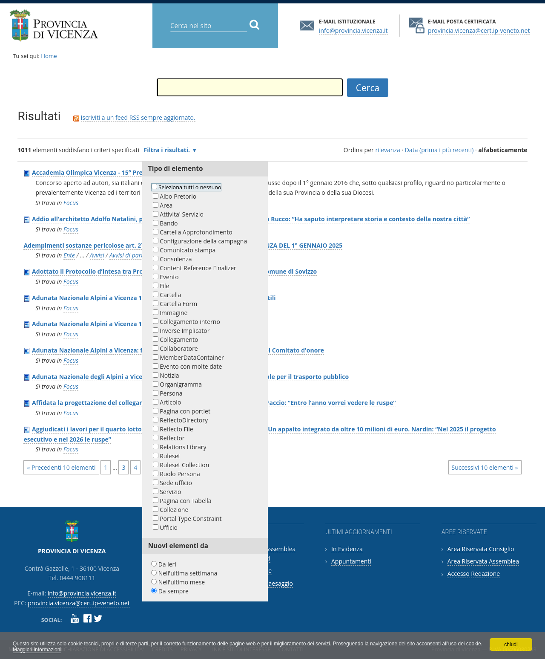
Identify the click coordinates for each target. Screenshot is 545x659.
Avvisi (97, 255)
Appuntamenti (351, 561)
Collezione (174, 510)
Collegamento (179, 339)
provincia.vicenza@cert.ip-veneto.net (479, 30)
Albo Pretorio (178, 196)
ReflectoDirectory (184, 420)
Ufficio (169, 527)
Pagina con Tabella (185, 501)
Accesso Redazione (473, 573)
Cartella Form (178, 304)
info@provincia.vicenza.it (353, 30)
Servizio (170, 492)
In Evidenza (347, 549)
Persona (171, 393)
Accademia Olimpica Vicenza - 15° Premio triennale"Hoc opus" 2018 (131, 172)
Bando (169, 223)
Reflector (172, 438)
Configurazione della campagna (203, 241)
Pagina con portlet (185, 411)
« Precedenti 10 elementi (61, 467)
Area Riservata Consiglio (480, 549)
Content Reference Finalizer (198, 268)
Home (49, 56)
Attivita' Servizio (182, 214)
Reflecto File (176, 429)
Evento (169, 277)
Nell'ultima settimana (188, 573)
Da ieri (167, 564)
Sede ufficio (176, 483)
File (164, 286)
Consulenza (176, 259)
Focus (70, 203)
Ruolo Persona (180, 474)
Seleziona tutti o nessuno (189, 187)
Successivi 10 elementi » (485, 467)
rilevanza (387, 150)
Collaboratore (179, 348)
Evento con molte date (191, 366)
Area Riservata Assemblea (483, 561)
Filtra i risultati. (167, 150)
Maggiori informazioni (37, 650)
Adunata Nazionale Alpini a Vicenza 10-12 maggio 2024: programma (131, 324)
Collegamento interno (190, 322)
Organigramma (181, 384)
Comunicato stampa (187, 250)
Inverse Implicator (184, 331)
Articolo (170, 402)
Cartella (170, 295)
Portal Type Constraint (190, 518)
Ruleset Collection (184, 465)
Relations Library (183, 447)
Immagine (173, 313)
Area (166, 205)
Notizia (169, 375)
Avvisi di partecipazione (140, 255)
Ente (69, 255)
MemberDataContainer (192, 357)
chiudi (510, 644)
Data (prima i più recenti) (439, 150)
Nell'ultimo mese (181, 582)
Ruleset (170, 456)
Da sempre (173, 591)
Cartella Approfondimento (196, 232)
